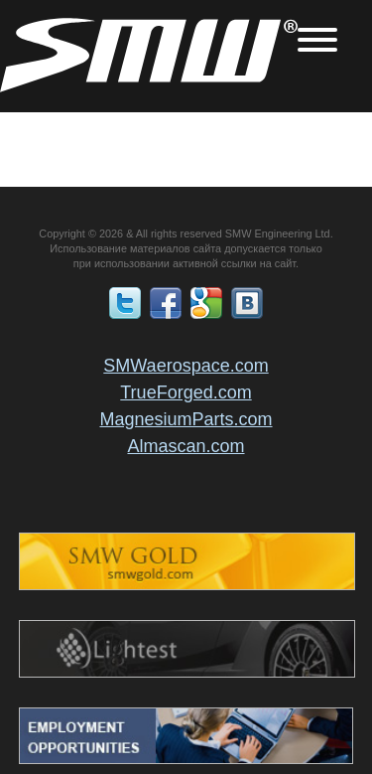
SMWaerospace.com (185, 366)
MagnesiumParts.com (185, 419)
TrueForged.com (185, 392)
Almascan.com (185, 446)
